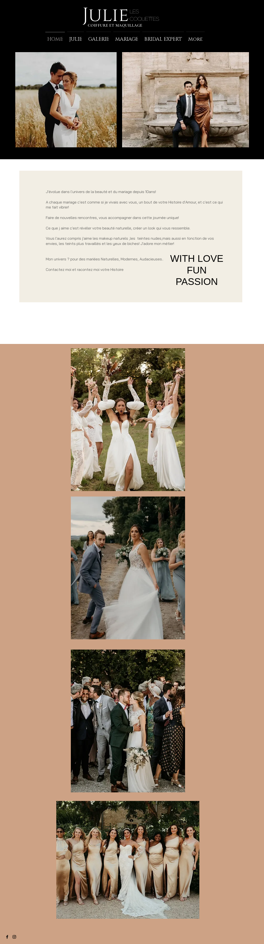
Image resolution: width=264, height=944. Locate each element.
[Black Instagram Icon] (14, 936)
